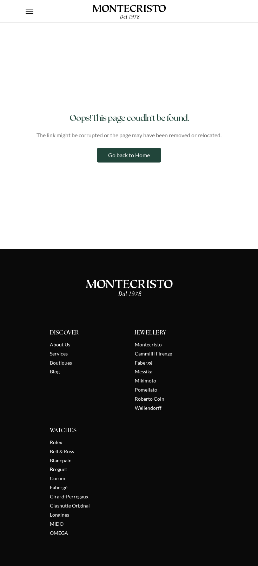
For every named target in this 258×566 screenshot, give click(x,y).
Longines (59, 515)
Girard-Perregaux (69, 496)
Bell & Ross (62, 451)
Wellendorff (148, 408)
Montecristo (148, 344)
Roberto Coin (149, 399)
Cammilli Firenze (153, 354)
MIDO (57, 524)
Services (59, 354)
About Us (60, 344)
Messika (143, 371)
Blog (55, 371)
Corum (57, 478)
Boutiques (61, 363)
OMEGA (59, 533)
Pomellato (146, 390)
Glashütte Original (70, 506)
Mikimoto (145, 381)
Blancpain (61, 460)
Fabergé (143, 363)
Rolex (56, 442)
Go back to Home (129, 155)
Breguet (58, 469)
